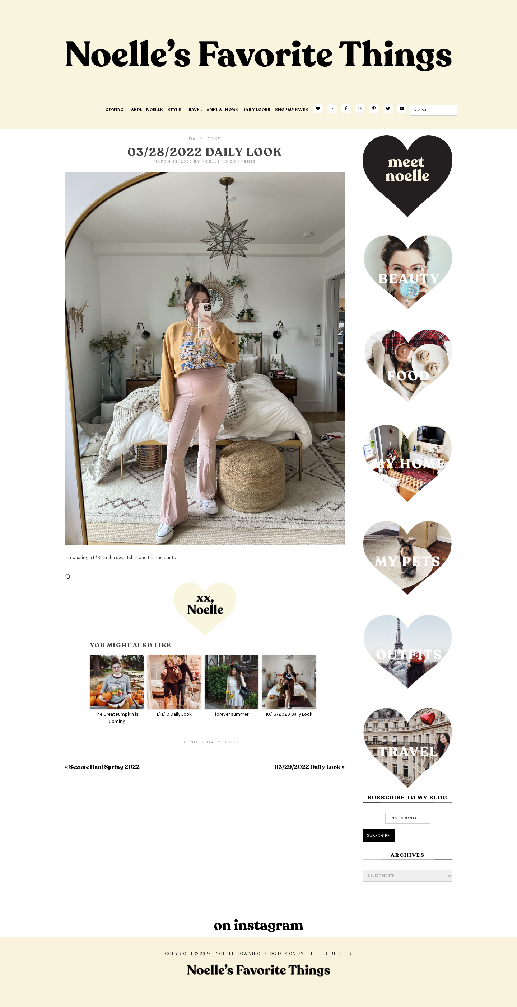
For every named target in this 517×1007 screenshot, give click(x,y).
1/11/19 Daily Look (174, 714)
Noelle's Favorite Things (178, 77)
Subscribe (378, 835)
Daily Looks (205, 139)
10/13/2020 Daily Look (289, 714)
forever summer (231, 714)
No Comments (239, 162)
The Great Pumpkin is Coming (117, 717)
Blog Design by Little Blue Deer (308, 954)
